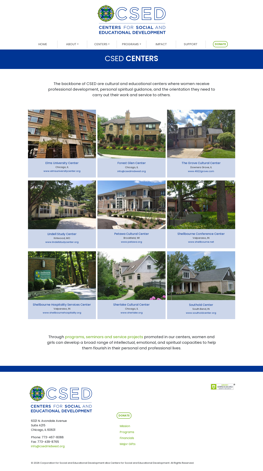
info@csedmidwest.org (131, 171)
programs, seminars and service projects (104, 336)
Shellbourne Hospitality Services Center (62, 304)
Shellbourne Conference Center (201, 234)
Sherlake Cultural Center (131, 304)
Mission (125, 426)
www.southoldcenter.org (201, 312)
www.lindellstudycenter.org (62, 242)
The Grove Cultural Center (201, 163)
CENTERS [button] (100, 44)
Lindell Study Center (62, 234)
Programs (127, 432)
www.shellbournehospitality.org (62, 312)
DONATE (220, 44)
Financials (127, 438)
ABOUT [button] (71, 44)
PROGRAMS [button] (130, 44)
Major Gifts (128, 444)
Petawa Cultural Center (131, 234)
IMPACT (161, 44)
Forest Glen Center (131, 163)
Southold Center (201, 305)
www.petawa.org (131, 241)
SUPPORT (190, 44)
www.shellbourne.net (201, 241)
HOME (47, 44)
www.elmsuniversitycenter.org (61, 171)
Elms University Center (62, 163)
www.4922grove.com (201, 171)
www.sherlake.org (132, 312)
